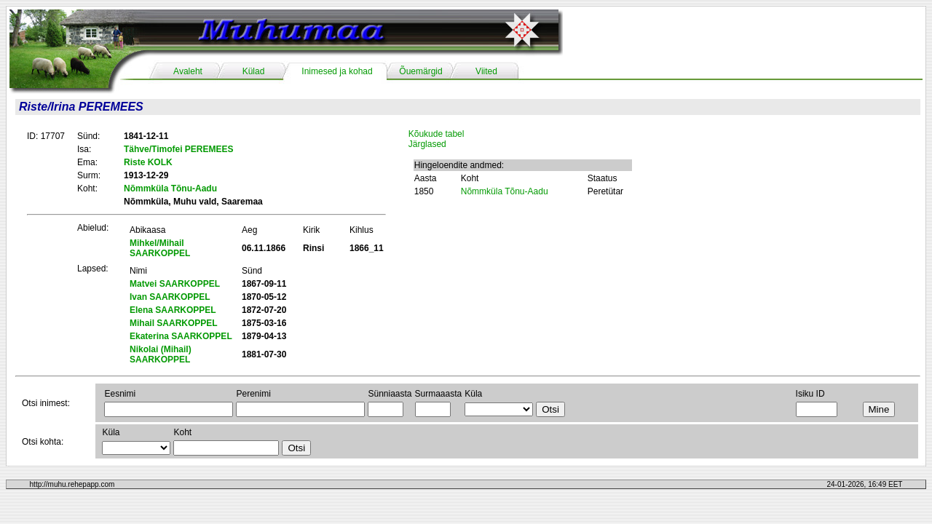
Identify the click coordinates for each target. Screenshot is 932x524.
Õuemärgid (420, 71)
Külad (253, 71)
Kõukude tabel (436, 134)
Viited (486, 71)
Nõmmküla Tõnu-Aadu (504, 191)
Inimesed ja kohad (336, 71)
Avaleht (187, 71)
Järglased (427, 144)
